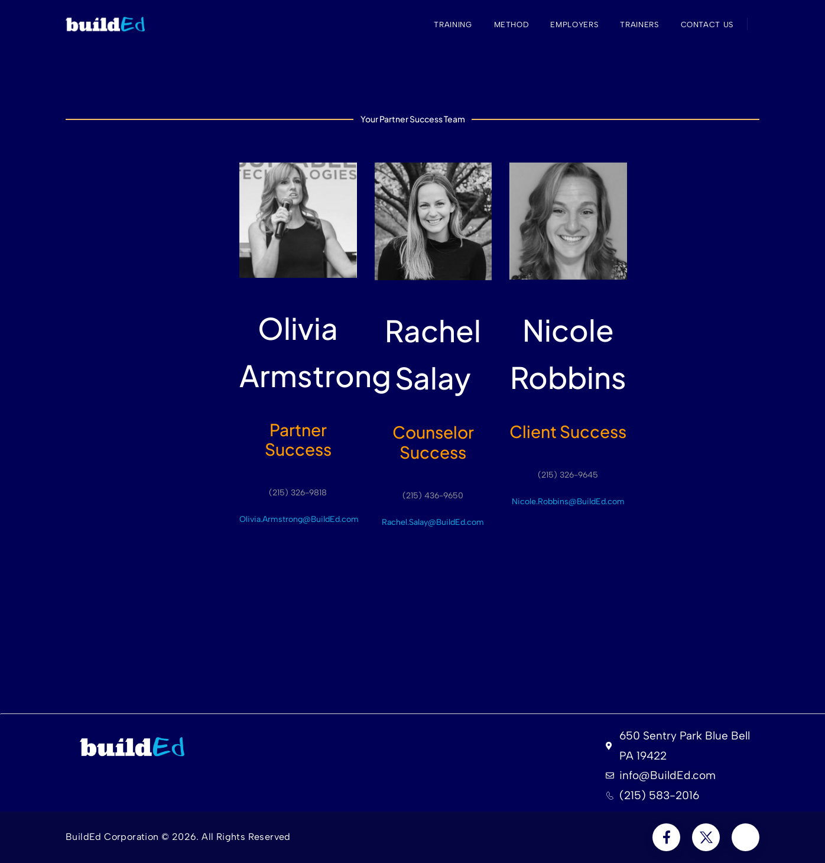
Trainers (639, 24)
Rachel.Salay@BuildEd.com (433, 522)
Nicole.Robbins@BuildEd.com (568, 502)
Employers (574, 24)
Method (511, 24)
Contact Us (707, 24)
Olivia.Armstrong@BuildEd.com (299, 519)
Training (453, 24)
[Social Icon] (666, 837)
